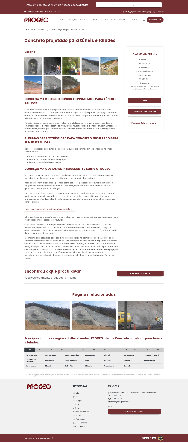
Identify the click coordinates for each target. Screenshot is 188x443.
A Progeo (84, 20)
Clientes (104, 20)
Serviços (73, 20)
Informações (79, 420)
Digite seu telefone (144, 75)
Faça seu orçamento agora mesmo (128, 5)
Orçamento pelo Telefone (144, 112)
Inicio (62, 20)
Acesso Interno (155, 20)
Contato (135, 20)
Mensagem (144, 83)
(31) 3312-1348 (134, 12)
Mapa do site (79, 427)
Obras (94, 20)
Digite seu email (144, 68)
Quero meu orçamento (140, 274)
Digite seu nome (144, 60)
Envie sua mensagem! (134, 412)
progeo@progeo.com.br (153, 12)
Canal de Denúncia (119, 20)
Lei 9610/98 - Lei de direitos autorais (40, 377)
